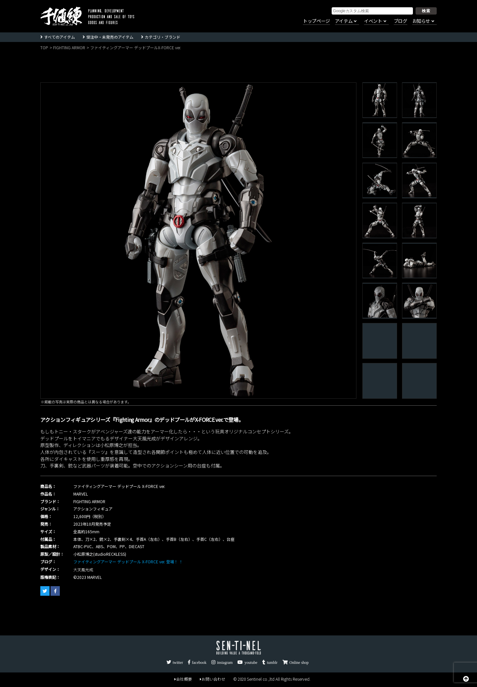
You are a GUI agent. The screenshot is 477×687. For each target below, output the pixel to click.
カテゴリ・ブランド (162, 37)
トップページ (316, 21)
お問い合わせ (212, 679)
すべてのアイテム (59, 37)
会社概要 (183, 679)
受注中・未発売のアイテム (109, 37)
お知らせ (421, 21)
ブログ (400, 21)
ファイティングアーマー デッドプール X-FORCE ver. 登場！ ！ (128, 561)
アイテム (343, 21)
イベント (373, 21)
